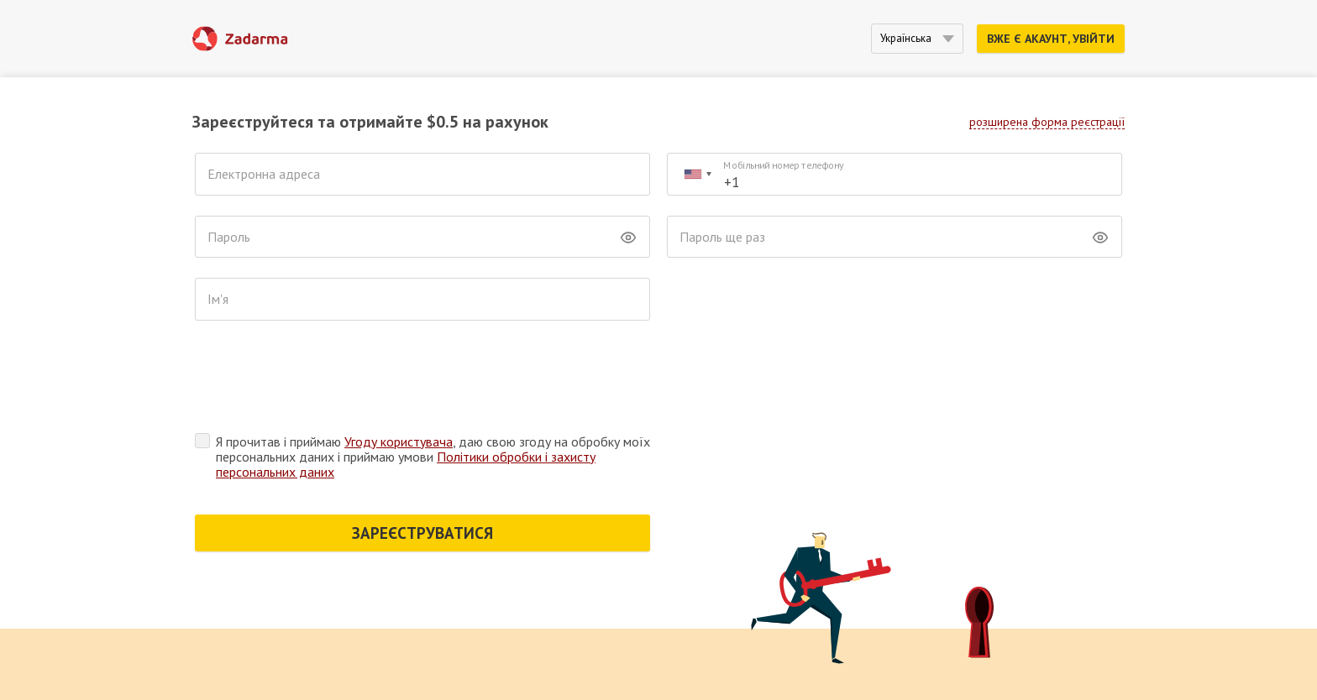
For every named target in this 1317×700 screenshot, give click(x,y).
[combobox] (697, 174)
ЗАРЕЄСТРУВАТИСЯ (422, 533)
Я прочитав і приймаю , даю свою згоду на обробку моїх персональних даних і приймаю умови (433, 456)
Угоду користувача (398, 441)
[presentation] (322, 381)
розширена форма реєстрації (1047, 121)
